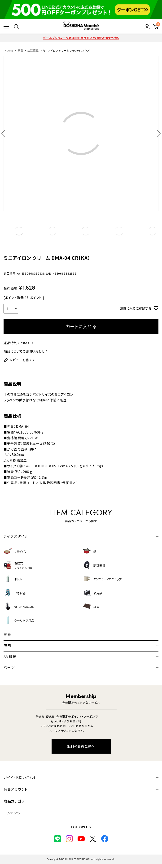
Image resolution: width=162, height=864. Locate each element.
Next (157, 133)
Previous (4, 133)
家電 (20, 50)
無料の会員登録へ (81, 746)
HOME (9, 50)
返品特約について (17, 342)
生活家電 (33, 50)
